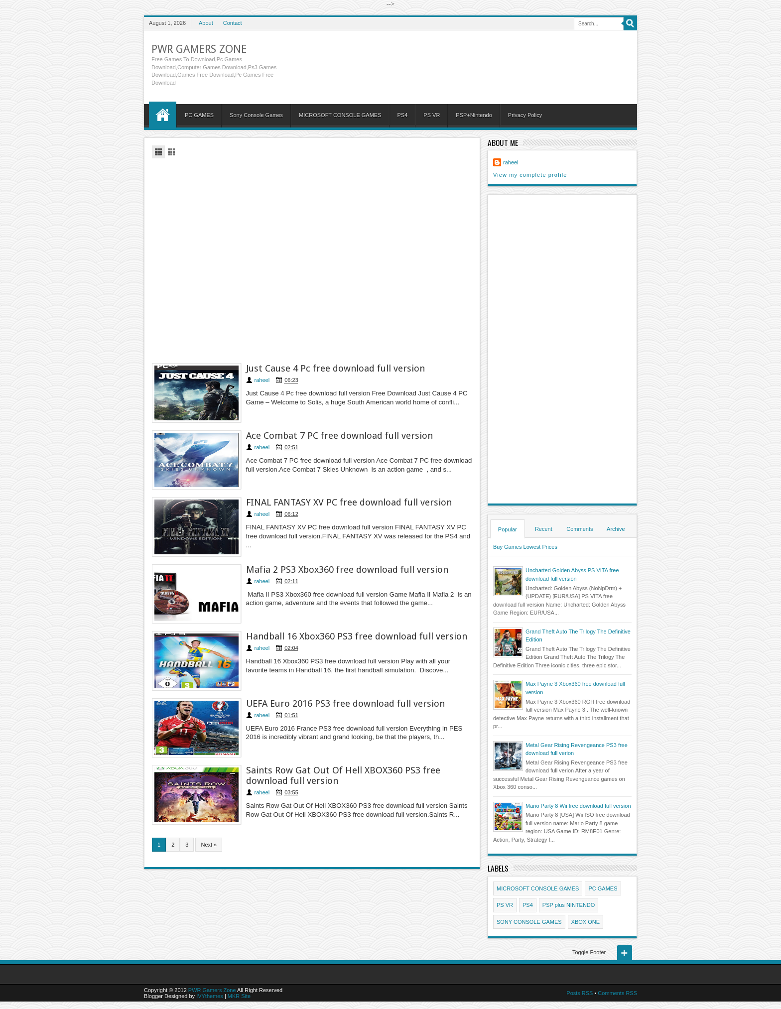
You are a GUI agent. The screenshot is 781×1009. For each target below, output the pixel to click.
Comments (579, 529)
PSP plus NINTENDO (568, 905)
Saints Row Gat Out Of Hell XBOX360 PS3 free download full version (344, 776)
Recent (543, 529)
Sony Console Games (256, 115)
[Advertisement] (312, 259)
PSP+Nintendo (474, 115)
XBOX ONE (585, 922)
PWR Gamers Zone (199, 49)
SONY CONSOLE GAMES (529, 922)
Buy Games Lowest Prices (525, 547)
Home (162, 114)
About (206, 23)
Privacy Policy (525, 115)
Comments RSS (617, 993)
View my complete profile (530, 175)
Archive (616, 529)
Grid (171, 151)
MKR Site (239, 996)
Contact (232, 23)
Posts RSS (579, 993)
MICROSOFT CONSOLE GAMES (340, 115)
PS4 (402, 115)
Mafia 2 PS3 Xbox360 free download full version (348, 570)
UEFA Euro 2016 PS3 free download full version (346, 704)
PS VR (431, 115)
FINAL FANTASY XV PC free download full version (349, 503)
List (158, 151)
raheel (262, 380)
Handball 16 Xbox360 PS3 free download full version (357, 637)
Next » (209, 846)
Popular (507, 529)
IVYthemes (209, 996)
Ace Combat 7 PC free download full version (340, 435)
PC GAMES (199, 115)
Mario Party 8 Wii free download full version (578, 806)
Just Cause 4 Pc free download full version (336, 368)
